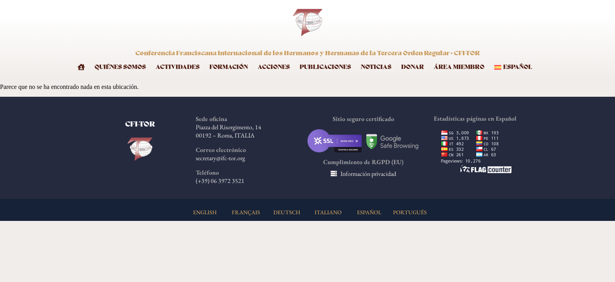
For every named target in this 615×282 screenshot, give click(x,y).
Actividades (178, 67)
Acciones (274, 67)
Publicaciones (325, 67)
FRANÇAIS (246, 212)
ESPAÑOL (369, 212)
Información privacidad (368, 174)
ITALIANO (328, 212)
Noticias (376, 67)
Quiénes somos (120, 67)
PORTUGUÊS (410, 212)
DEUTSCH (286, 212)
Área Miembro (459, 67)
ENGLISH (205, 212)
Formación (228, 67)
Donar (412, 67)
